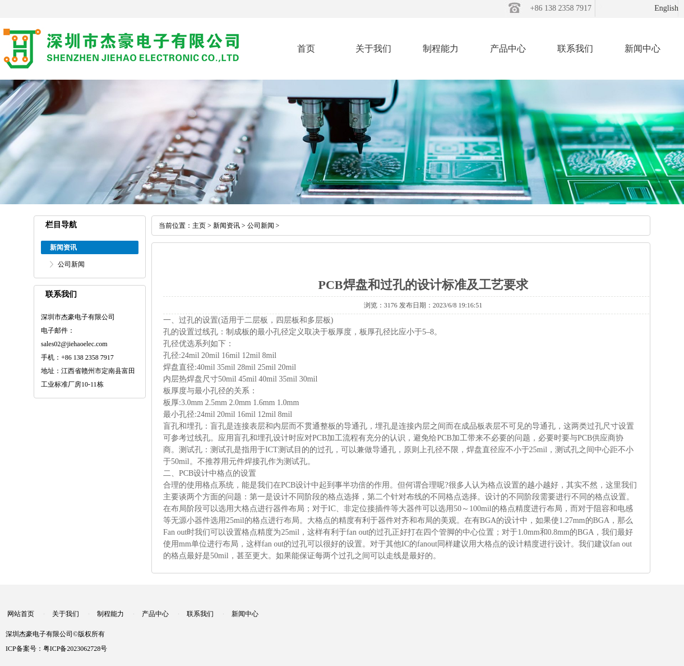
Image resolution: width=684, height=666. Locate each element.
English (666, 8)
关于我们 (373, 48)
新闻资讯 (226, 225)
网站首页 (20, 614)
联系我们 (575, 48)
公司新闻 (71, 264)
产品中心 (508, 48)
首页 (306, 48)
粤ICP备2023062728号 (75, 649)
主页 (199, 225)
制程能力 (441, 48)
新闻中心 (642, 48)
